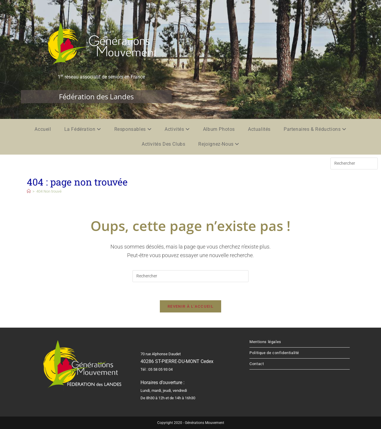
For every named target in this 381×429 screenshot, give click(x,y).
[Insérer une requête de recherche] (354, 163)
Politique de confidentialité (274, 353)
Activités (177, 129)
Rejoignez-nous (218, 144)
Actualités (259, 129)
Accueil (43, 129)
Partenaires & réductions (315, 129)
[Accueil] (29, 191)
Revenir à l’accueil (190, 306)
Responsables (133, 129)
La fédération (82, 129)
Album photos (219, 129)
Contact (256, 364)
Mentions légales (265, 342)
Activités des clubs (163, 144)
